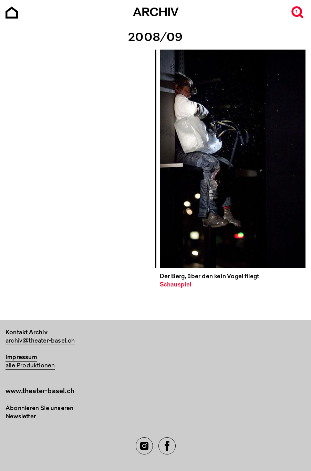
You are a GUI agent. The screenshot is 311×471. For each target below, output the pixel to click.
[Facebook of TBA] (167, 445)
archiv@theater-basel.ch (40, 341)
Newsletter (21, 416)
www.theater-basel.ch (40, 391)
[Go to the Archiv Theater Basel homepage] (12, 12)
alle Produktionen (30, 365)
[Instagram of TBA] (144, 445)
